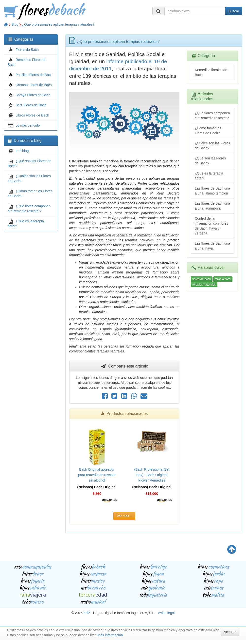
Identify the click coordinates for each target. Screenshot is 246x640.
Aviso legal (166, 613)
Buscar (233, 11)
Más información (110, 635)
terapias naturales (204, 284)
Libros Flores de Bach (32, 115)
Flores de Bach (27, 50)
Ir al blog (22, 151)
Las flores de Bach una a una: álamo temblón (212, 190)
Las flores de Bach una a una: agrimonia (212, 205)
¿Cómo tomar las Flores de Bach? (208, 130)
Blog (15, 24)
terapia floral (223, 279)
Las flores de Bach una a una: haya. (212, 245)
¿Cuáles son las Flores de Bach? (212, 145)
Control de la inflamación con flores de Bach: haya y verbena (211, 225)
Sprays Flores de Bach (33, 95)
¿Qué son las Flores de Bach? (210, 160)
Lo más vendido (28, 125)
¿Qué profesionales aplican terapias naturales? (58, 24)
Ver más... (124, 516)
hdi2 (87, 613)
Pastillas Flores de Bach (34, 75)
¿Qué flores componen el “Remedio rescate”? (212, 115)
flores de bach (201, 279)
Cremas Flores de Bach (34, 85)
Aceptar (230, 632)
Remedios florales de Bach (211, 72)
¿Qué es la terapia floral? (209, 175)
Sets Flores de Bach (31, 105)
